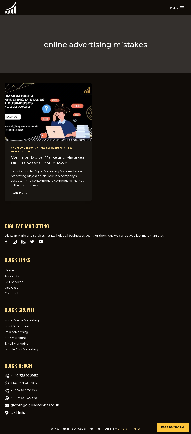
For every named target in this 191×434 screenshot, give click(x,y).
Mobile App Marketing (21, 349)
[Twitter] (32, 241)
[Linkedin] (23, 241)
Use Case (11, 287)
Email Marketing (17, 343)
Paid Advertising (16, 332)
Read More (21, 192)
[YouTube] (41, 241)
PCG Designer (129, 429)
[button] (173, 427)
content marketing (24, 148)
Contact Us (13, 293)
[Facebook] (6, 241)
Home (9, 270)
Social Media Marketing (22, 320)
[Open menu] (177, 7)
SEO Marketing (16, 337)
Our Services (14, 281)
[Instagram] (14, 241)
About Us (12, 276)
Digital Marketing (53, 148)
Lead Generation (17, 326)
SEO (30, 151)
